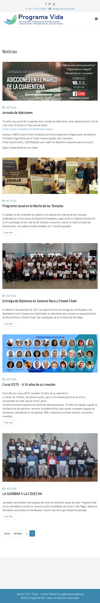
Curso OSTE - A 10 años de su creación (28, 385)
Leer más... (9, 232)
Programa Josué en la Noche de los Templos (32, 206)
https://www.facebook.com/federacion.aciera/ (27, 129)
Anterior (18, 533)
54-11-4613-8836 (37, 8)
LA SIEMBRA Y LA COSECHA (22, 494)
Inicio (7, 533)
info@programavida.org (63, 8)
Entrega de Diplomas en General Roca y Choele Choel (39, 301)
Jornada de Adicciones (17, 113)
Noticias (11, 107)
